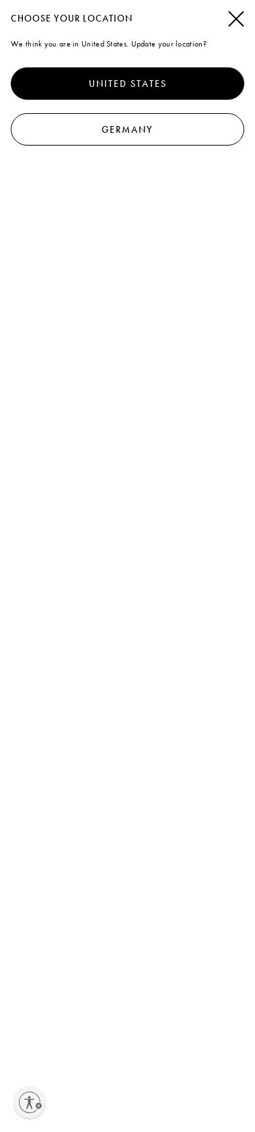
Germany (127, 129)
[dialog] (127, 566)
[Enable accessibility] (29, 1102)
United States (128, 83)
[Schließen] (236, 19)
